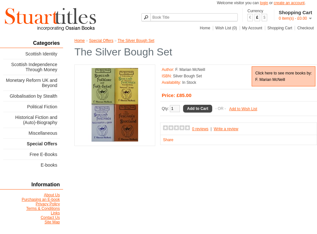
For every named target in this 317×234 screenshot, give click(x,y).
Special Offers (42, 143)
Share (168, 140)
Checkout (305, 28)
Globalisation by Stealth (33, 96)
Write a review (226, 129)
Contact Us (50, 217)
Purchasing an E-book (41, 199)
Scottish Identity (41, 53)
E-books (49, 165)
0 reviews (200, 129)
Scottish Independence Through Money (34, 67)
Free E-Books (43, 154)
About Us (52, 195)
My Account (252, 28)
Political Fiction (42, 106)
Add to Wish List (243, 109)
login (264, 3)
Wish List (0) (226, 28)
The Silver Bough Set (136, 40)
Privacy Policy (48, 204)
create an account (289, 3)
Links (55, 213)
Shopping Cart (280, 28)
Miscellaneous (42, 133)
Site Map (52, 222)
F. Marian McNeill (190, 69)
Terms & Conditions (43, 208)
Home (205, 28)
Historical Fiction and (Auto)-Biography (36, 120)
